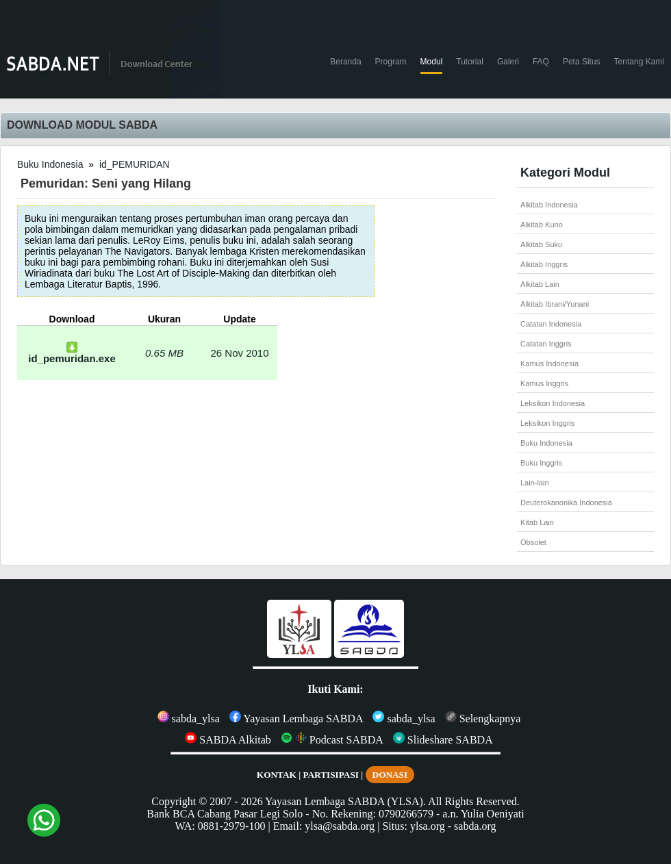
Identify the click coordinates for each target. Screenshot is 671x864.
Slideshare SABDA (443, 740)
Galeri (508, 61)
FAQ (541, 61)
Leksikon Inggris (547, 423)
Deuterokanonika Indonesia (566, 502)
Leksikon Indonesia (552, 403)
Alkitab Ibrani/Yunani (554, 304)
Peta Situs (581, 61)
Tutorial (469, 61)
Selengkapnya (483, 718)
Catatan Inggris (546, 344)
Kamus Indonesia (549, 363)
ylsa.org (427, 826)
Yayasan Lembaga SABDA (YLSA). (345, 801)
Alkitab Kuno (541, 224)
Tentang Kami (639, 61)
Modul (431, 61)
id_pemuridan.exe (72, 353)
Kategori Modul (565, 172)
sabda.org (475, 826)
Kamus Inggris (544, 383)
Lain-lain (534, 483)
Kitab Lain (537, 522)
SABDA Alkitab (227, 740)
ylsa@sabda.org (340, 826)
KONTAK (276, 775)
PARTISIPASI (331, 775)
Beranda (345, 61)
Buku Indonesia (50, 164)
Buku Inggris (541, 463)
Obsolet (533, 542)
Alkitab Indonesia (549, 205)
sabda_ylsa (188, 718)
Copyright (173, 801)
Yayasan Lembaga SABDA (296, 718)
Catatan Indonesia (550, 324)
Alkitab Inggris (544, 264)
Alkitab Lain (539, 284)
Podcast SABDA (332, 740)
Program (391, 61)
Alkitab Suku (541, 244)
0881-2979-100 (232, 826)
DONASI (390, 775)
